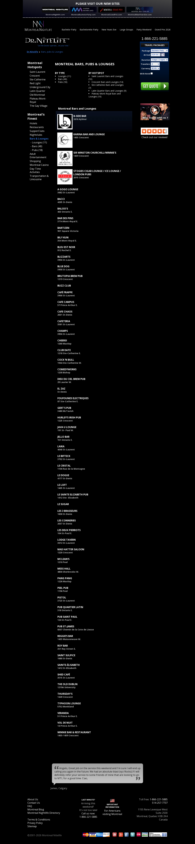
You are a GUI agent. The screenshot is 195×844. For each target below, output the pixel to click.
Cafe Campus (65, 302)
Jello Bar (63, 436)
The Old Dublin (67, 684)
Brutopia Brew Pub (70, 276)
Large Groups (126, 29)
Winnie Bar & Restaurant (74, 732)
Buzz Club (64, 285)
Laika (60, 446)
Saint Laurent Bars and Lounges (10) (106, 78)
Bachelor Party (69, 29)
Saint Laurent (37, 72)
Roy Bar (62, 645)
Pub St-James (65, 626)
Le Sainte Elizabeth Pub (72, 494)
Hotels (33, 123)
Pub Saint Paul (67, 616)
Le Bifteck (63, 456)
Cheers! (62, 340)
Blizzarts (63, 256)
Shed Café (63, 674)
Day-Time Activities (35, 170)
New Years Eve (109, 29)
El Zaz (61, 388)
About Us (32, 799)
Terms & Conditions (38, 819)
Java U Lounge (66, 427)
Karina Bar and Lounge (89, 134)
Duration (146, 60)
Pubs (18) (62, 82)
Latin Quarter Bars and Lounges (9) (109, 90)
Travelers (145, 64)
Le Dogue (63, 475)
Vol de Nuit (65, 722)
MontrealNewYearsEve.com (140, 14)
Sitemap (32, 826)
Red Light (35, 83)
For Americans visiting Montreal (112, 812)
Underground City (40, 87)
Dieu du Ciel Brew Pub (71, 379)
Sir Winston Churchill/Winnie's (94, 152)
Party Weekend (143, 29)
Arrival (147, 55)
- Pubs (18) (36, 150)
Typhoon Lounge (69, 703)
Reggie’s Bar (65, 636)
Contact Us (33, 802)
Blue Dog (63, 266)
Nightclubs (36, 134)
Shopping (35, 161)
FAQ (29, 806)
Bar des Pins (65, 218)
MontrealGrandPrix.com (111, 14)
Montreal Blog (35, 809)
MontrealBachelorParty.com (83, 14)
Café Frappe (65, 292)
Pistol (61, 597)
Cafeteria (63, 321)
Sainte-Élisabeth (68, 665)
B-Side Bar (79, 116)
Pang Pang (64, 578)
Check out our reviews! (154, 135)
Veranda (63, 713)
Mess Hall (64, 568)
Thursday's (65, 693)
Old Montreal (37, 94)
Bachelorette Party (89, 29)
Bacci (61, 199)
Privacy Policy (35, 823)
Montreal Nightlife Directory (43, 813)
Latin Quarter (37, 91)
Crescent (35, 75)
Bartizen (63, 228)
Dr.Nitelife (32, 51)
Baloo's (62, 208)
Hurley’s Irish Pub (69, 417)
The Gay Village (38, 105)
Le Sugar (63, 504)
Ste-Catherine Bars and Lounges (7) (106, 86)
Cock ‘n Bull (65, 359)
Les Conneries (66, 520)
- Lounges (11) (38, 142)
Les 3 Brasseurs (67, 511)
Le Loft (62, 485)
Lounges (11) (64, 76)
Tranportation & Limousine (39, 177)
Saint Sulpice (66, 655)
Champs (62, 331)
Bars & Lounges (39, 138)
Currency (145, 68)
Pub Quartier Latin (70, 607)
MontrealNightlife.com (55, 14)
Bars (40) (62, 79)
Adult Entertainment (38, 155)
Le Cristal (64, 465)
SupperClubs (37, 131)
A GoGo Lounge (67, 189)
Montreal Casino (39, 165)
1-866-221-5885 (159, 799)
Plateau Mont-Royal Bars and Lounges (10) (105, 95)
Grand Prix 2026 (162, 29)
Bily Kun (63, 237)
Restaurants (37, 127)
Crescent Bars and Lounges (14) (107, 82)
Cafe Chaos (64, 311)
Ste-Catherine (38, 79)
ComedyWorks (66, 369)
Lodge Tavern (66, 539)
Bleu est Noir (66, 247)
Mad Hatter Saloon (70, 549)
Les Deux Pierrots (69, 530)
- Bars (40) (36, 146)
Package (146, 51)
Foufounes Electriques (73, 398)
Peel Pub (62, 588)
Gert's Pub (64, 408)
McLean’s (63, 559)
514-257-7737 (160, 802)
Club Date (64, 350)
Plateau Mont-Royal (38, 100)
